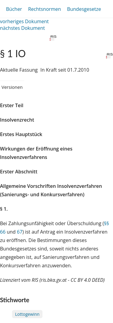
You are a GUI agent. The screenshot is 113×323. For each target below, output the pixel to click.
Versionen (12, 87)
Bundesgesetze (84, 9)
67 (19, 231)
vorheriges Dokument (24, 21)
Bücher (14, 9)
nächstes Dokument (22, 28)
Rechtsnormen (44, 9)
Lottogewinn (27, 314)
